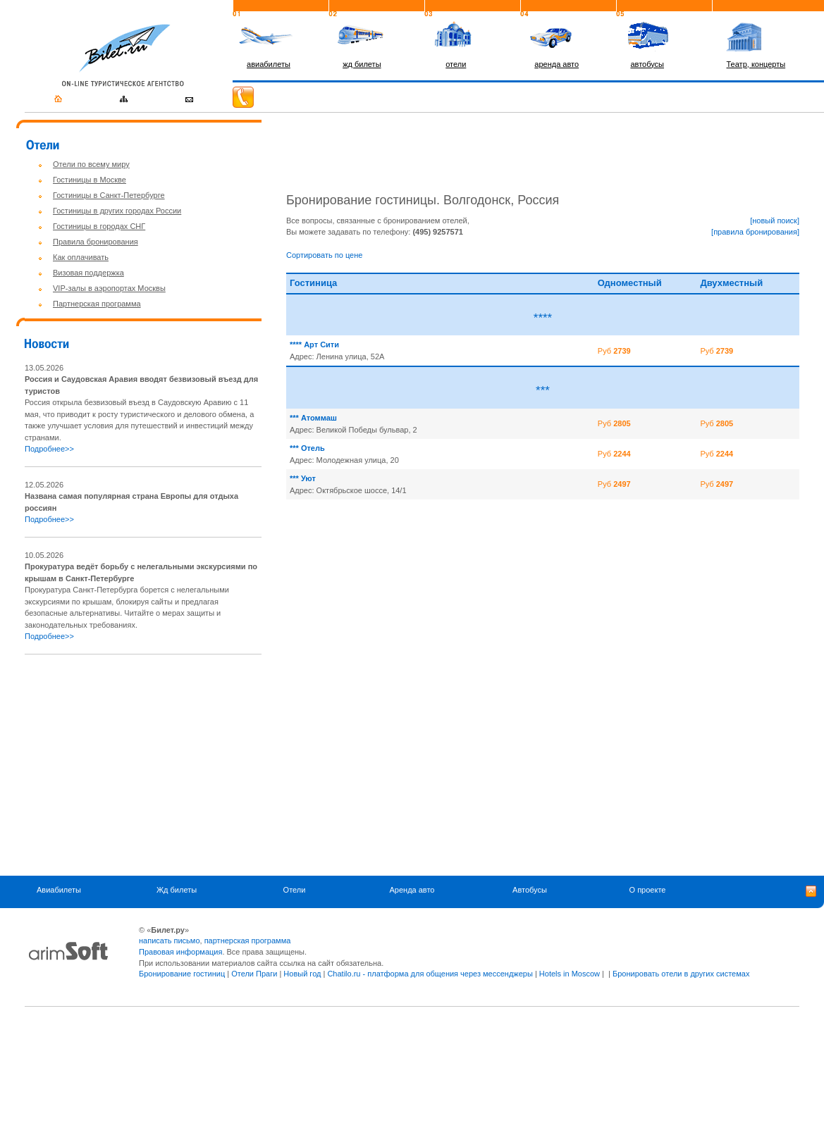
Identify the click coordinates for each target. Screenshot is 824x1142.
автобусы (647, 64)
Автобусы (529, 890)
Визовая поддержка (88, 272)
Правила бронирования (95, 241)
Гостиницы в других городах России (117, 210)
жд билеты (362, 64)
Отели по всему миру (91, 164)
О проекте (647, 890)
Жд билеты (176, 890)
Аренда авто (412, 890)
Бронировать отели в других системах (681, 973)
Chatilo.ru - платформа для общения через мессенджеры (429, 973)
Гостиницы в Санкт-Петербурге (109, 195)
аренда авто (556, 64)
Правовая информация (180, 952)
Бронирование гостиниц (182, 973)
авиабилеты (268, 64)
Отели (294, 890)
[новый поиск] (774, 220)
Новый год (302, 973)
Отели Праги (254, 973)
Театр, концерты (756, 64)
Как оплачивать (81, 257)
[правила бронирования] (755, 232)
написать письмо (169, 940)
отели (455, 64)
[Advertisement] (143, 765)
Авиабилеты (59, 890)
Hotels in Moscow (569, 973)
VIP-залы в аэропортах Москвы (109, 288)
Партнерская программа (97, 303)
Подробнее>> (49, 449)
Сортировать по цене (324, 255)
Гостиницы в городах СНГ (99, 226)
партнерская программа (247, 940)
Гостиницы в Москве (89, 179)
